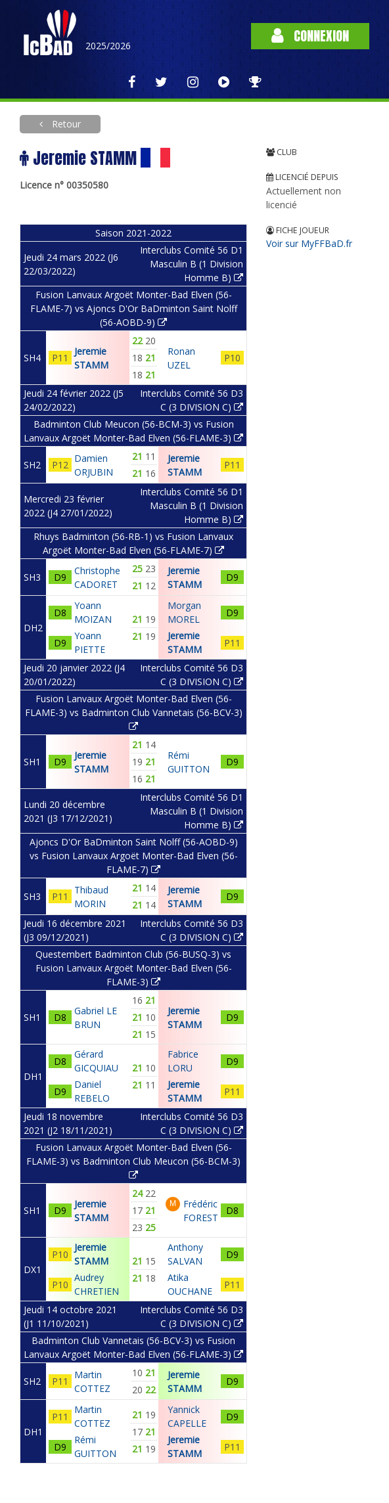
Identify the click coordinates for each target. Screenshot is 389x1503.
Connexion (310, 36)
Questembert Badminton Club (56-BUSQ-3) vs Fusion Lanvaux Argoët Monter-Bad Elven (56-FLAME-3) (133, 968)
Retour (65, 124)
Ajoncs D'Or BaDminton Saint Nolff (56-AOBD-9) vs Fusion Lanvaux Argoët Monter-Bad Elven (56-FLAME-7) (134, 856)
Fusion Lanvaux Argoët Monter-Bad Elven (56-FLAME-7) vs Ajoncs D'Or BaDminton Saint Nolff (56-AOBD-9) (133, 308)
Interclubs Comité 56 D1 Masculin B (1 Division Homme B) (191, 264)
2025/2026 (108, 45)
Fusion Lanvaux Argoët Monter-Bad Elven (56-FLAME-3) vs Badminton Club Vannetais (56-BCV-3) (133, 711)
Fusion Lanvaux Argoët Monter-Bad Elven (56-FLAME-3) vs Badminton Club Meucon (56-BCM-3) (133, 1160)
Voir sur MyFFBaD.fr (309, 243)
